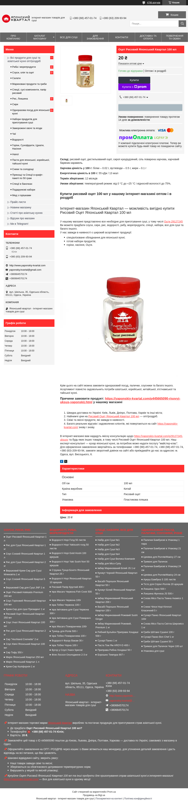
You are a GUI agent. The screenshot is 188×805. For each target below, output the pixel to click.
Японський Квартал (60, 722)
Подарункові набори (23, 189)
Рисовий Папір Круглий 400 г (68, 587)
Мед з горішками (21, 195)
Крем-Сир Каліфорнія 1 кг (20, 666)
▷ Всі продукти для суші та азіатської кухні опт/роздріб (24, 59)
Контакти (121, 37)
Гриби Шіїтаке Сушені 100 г (158, 632)
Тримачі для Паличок (155, 561)
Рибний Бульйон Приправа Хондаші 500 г (116, 634)
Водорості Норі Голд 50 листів (69, 540)
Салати (16, 78)
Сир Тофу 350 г (14, 652)
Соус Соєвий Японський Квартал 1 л (24, 555)
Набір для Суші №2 (108, 544)
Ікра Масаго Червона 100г (66, 600)
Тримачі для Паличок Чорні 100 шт (163, 646)
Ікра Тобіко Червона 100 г (66, 604)
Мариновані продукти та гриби (29, 84)
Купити (134, 80)
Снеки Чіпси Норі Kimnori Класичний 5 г (156, 608)
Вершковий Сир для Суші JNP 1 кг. (25, 587)
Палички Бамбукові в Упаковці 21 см (161, 550)
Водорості (17, 139)
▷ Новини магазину (19, 207)
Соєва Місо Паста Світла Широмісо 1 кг (162, 625)
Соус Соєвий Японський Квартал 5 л (24, 581)
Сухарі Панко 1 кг (107, 640)
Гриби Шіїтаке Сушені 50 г (158, 641)
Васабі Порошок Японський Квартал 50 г (112, 583)
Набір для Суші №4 (108, 554)
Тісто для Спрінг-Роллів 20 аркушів (163, 584)
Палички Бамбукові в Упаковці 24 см (161, 568)
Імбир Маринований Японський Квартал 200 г (114, 600)
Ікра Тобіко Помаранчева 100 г (69, 635)
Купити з (134, 87)
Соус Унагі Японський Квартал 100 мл (24, 624)
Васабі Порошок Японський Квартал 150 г (112, 608)
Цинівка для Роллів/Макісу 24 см (161, 574)
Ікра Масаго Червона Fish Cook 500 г (71, 593)
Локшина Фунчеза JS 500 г (158, 593)
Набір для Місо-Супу (109, 563)
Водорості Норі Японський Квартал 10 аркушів (70, 580)
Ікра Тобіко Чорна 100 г (65, 645)
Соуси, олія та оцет (23, 72)
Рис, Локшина (20, 98)
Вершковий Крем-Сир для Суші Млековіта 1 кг (22, 572)
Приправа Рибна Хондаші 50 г (114, 650)
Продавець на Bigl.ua (94, 795)
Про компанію (13, 37)
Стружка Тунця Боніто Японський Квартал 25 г (69, 572)
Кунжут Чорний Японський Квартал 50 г (116, 574)
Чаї (14, 133)
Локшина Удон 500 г (154, 588)
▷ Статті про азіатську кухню (25, 212)
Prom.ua (111, 792)
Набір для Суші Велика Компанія (116, 558)
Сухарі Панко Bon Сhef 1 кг (158, 636)
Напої (15, 154)
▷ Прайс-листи (17, 201)
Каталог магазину (39, 37)
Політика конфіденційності (138, 798)
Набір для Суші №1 (108, 540)
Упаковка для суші (153, 650)
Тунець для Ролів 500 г (65, 631)
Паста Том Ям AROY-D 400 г (113, 645)
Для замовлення (95, 37)
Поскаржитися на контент (109, 798)
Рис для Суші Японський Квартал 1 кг (25, 547)
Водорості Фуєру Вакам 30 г (67, 640)
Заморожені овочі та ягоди (27, 128)
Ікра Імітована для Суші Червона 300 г (69, 611)
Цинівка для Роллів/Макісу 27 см (161, 556)
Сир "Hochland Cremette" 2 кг (22, 639)
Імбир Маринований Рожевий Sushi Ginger (116, 617)
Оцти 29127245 (173, 221)
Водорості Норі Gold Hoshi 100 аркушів (68, 555)
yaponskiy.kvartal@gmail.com (25, 269)
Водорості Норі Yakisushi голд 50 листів (69, 546)
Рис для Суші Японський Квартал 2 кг (25, 564)
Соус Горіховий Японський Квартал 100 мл (25, 602)
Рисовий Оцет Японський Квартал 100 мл (113, 416)
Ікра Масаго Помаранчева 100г (69, 626)
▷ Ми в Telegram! (18, 223)
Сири (15, 104)
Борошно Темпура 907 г (111, 654)
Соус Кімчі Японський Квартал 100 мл (24, 646)
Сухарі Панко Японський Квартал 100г (161, 617)
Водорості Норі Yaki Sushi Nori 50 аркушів (69, 563)
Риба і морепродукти (24, 66)
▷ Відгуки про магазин (21, 218)
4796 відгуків (153, 2)
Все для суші (69, 37)
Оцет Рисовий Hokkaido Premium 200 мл (23, 594)
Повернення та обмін (174, 37)
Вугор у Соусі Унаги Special (67, 650)
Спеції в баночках (22, 183)
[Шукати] (182, 23)
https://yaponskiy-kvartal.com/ (21, 779)
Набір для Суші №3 (108, 549)
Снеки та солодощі (23, 169)
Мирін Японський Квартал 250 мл (25, 657)
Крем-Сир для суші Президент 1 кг (25, 609)
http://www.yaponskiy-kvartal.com (27, 265)
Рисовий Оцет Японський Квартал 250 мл (24, 615)
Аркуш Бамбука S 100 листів (159, 579)
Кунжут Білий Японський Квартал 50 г (115, 591)
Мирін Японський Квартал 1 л (22, 661)
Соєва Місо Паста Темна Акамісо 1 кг (162, 600)
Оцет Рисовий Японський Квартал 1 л (25, 538)
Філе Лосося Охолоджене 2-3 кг (69, 654)
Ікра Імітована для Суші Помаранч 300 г (70, 620)
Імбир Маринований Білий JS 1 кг (116, 568)
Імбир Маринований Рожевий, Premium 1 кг (113, 625)
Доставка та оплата (148, 37)
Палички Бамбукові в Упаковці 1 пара (160, 542)
